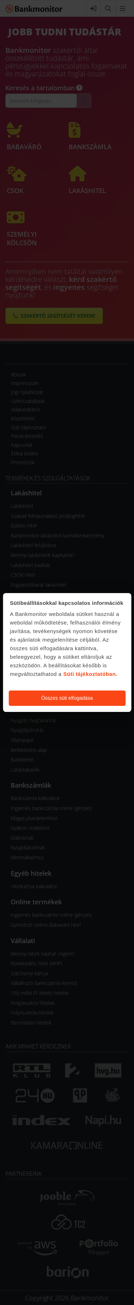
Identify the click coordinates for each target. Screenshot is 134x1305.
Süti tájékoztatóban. (90, 674)
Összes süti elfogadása (67, 698)
